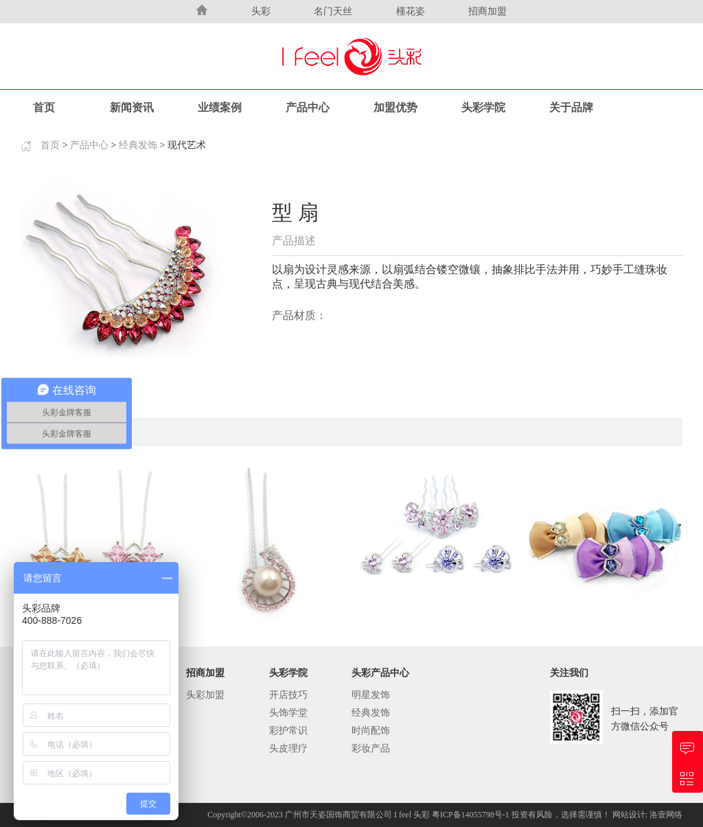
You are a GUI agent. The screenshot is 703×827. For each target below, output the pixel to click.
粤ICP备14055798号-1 (471, 814)
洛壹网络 (665, 814)
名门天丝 (333, 11)
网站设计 (628, 814)
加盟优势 (395, 107)
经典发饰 (138, 145)
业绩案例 (220, 107)
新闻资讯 (132, 107)
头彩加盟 (205, 695)
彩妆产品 (371, 748)
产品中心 (308, 107)
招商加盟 (487, 11)
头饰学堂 (288, 713)
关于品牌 (571, 107)
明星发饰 (371, 695)
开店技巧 (288, 695)
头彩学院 (483, 107)
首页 (44, 107)
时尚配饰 (371, 730)
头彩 (260, 11)
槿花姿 (410, 11)
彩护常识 (288, 730)
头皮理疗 (288, 748)
